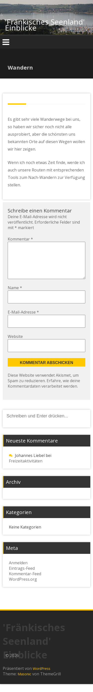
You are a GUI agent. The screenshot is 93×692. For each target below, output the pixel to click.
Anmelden (18, 570)
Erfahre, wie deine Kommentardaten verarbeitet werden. (44, 391)
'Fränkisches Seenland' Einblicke (45, 25)
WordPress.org (23, 587)
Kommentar (20, 239)
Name (15, 295)
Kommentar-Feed (25, 581)
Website (15, 344)
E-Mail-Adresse (23, 320)
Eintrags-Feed (22, 576)
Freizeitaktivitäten (25, 469)
